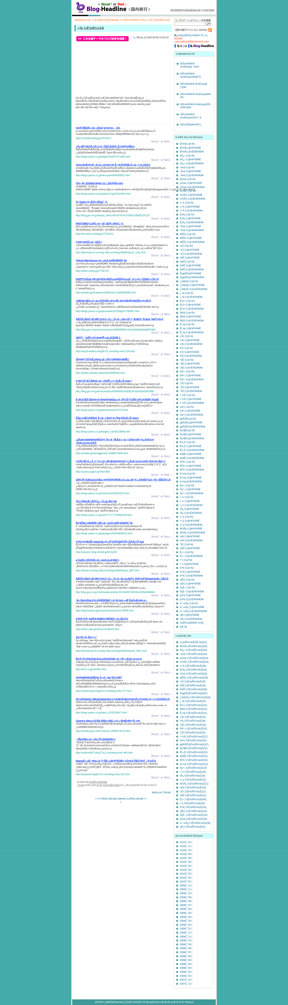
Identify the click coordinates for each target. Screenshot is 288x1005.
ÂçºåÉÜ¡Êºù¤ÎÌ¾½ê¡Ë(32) (193, 748)
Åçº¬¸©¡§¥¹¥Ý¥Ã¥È (190, 489)
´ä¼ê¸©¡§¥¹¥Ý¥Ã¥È (190, 171)
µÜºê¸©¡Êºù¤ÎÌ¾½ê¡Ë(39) (193, 819)
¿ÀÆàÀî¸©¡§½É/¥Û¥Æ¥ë (193, 289)
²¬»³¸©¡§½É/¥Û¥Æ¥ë (191, 505)
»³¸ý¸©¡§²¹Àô (186, 516)
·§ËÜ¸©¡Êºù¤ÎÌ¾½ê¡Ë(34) (193, 811)
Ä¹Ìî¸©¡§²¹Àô (186, 348)
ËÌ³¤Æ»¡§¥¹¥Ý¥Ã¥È (190, 147)
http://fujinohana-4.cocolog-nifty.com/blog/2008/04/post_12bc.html (111, 252)
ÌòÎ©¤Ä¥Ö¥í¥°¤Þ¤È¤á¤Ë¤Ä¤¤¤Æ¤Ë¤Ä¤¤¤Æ (152, 1002)
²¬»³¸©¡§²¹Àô (186, 497)
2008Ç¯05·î (186, 960)
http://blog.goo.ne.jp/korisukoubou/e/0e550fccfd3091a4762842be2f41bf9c (115, 391)
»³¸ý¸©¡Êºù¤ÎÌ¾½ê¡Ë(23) (193, 779)
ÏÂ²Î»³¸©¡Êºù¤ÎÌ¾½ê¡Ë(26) (194, 760)
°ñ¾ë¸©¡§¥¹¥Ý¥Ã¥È (190, 226)
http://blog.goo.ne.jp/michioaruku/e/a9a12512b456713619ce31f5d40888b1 (115, 592)
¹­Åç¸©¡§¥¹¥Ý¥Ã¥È (189, 509)
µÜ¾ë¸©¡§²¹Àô (187, 179)
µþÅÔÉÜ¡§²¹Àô (188, 418)
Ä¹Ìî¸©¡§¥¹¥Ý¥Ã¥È (189, 352)
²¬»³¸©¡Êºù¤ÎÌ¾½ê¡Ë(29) (193, 772)
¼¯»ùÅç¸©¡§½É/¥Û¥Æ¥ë (193, 611)
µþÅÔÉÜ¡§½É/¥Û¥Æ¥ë (192, 426)
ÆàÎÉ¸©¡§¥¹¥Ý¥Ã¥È (190, 454)
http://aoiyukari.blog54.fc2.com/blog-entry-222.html (103, 774)
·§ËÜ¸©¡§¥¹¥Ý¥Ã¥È (190, 583)
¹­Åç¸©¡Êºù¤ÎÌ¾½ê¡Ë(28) (192, 775)
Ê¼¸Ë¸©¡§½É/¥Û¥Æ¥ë (192, 450)
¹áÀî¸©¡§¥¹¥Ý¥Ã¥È (190, 536)
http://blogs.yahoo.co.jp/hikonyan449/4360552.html (103, 175)
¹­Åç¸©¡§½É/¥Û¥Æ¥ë (191, 513)
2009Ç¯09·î (186, 897)
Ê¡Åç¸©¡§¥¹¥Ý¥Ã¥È (190, 218)
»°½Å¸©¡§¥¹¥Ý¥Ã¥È (190, 399)
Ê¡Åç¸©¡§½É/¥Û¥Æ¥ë (191, 222)
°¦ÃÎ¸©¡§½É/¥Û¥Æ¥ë (191, 391)
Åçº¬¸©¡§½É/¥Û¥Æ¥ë (191, 493)
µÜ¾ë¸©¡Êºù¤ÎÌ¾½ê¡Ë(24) (194, 658)
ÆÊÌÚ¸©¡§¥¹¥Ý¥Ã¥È (191, 238)
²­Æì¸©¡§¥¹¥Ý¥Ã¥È (189, 615)
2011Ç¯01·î (186, 842)
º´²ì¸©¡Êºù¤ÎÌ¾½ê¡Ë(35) (192, 803)
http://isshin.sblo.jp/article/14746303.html (97, 629)
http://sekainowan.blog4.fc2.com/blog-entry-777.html (103, 691)
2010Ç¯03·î (186, 873)
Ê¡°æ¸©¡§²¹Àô (187, 324)
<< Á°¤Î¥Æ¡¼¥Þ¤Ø (105, 798)
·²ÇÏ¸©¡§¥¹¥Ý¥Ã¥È (189, 249)
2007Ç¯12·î (186, 979)
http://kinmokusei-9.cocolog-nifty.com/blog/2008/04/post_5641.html (111, 650)
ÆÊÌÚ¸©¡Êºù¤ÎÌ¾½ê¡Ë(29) (194, 677)
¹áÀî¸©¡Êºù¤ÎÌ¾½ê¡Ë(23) (193, 787)
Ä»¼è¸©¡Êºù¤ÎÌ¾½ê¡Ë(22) (194, 764)
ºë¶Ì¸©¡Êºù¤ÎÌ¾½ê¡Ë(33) (193, 685)
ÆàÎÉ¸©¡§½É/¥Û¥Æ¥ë (192, 458)
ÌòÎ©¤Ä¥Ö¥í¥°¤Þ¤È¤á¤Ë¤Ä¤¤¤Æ (185, 10)
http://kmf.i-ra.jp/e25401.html (91, 669)
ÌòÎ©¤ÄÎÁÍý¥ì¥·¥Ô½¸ (191, 124)
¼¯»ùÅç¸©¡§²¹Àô (189, 603)
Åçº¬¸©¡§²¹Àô (187, 485)
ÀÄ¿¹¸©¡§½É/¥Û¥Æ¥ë (192, 163)
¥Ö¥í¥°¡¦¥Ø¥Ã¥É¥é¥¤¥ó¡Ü (111, 1002)
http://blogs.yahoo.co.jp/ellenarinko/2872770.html (102, 410)
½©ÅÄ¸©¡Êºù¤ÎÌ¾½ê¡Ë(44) (194, 662)
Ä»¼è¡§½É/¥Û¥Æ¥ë (191, 481)
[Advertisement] (122, 118)
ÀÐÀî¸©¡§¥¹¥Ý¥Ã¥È (190, 316)
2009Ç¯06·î (186, 909)
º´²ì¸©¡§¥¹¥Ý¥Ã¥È (189, 564)
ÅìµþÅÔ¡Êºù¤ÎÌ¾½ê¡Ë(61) (194, 693)
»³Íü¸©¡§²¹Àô (186, 336)
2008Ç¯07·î (186, 952)
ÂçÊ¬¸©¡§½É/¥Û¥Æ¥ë (192, 591)
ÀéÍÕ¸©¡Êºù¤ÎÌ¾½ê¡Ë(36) (193, 689)
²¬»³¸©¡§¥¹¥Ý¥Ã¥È (190, 501)
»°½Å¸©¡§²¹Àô (187, 395)
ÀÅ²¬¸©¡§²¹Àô (187, 371)
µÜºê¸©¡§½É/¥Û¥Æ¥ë (192, 599)
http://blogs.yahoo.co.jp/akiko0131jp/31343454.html (103, 193)
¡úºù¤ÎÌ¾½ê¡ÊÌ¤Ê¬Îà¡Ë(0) (193, 642)
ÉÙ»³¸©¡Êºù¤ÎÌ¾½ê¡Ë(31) (193, 705)
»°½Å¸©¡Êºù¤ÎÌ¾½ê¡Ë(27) (194, 736)
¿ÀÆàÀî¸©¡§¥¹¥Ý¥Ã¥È (192, 285)
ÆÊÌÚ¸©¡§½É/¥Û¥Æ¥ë (192, 242)
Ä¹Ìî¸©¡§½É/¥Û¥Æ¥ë (191, 356)
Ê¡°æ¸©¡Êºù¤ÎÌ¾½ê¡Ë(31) (193, 713)
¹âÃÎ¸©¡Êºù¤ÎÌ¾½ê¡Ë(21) (193, 795)
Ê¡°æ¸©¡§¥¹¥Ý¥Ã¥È (190, 328)
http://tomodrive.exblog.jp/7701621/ (94, 233)
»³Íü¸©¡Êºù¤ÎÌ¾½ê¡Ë (159, 20)
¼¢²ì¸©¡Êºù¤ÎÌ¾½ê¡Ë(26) (193, 740)
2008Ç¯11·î (186, 936)
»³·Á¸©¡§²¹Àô (186, 202)
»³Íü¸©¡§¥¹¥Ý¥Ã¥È (190, 340)
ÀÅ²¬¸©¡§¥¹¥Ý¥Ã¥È (190, 375)
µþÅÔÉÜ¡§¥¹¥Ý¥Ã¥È (191, 422)
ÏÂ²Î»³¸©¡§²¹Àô (187, 462)
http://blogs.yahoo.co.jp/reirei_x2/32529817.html (101, 712)
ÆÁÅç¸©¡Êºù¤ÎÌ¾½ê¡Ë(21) (194, 783)
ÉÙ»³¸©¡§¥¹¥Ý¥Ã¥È (190, 304)
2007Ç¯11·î (186, 983)
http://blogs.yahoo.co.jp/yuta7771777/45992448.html (104, 515)
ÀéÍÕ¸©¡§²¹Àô (187, 261)
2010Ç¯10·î (186, 850)
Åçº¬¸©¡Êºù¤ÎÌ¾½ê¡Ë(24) (193, 768)
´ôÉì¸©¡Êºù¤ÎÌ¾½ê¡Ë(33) (193, 724)
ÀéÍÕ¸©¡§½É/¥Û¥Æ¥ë (192, 269)
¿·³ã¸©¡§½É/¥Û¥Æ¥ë (191, 297)
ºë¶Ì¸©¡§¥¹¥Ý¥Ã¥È (190, 257)
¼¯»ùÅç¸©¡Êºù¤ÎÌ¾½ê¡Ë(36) (195, 823)
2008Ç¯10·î (186, 940)
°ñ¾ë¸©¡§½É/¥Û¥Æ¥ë (192, 230)
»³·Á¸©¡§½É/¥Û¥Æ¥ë (191, 210)
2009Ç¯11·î (186, 889)
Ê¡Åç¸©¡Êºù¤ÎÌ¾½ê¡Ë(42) (193, 669)
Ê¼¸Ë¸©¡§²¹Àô (187, 442)
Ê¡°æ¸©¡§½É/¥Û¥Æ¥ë (192, 332)
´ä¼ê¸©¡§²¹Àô (187, 167)
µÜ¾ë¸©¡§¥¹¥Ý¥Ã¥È (191, 183)
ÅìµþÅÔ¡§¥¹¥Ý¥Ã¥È (190, 273)
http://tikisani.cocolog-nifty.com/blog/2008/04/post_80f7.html (107, 570)
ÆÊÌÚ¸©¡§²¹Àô (187, 234)
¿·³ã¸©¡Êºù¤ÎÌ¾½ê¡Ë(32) (193, 701)
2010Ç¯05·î (186, 866)
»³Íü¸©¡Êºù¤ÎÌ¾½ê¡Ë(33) (193, 717)
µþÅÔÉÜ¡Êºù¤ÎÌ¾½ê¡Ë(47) (194, 744)
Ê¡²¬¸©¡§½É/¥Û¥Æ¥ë (191, 556)
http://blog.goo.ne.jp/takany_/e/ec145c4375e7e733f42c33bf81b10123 (113, 215)
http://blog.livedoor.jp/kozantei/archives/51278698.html (105, 610)
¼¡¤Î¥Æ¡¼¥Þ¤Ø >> (136, 798)
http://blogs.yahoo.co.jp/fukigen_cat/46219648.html (103, 431)
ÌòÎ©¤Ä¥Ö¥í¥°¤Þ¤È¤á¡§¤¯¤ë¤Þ (189, 65)
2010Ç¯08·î (186, 858)
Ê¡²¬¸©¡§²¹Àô (187, 552)
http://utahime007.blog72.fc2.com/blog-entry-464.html (104, 752)
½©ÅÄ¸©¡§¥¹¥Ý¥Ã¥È (191, 195)
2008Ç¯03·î (186, 968)
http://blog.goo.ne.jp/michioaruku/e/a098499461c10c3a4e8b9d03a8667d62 (116, 329)
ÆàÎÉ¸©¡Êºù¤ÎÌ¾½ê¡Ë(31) (194, 756)
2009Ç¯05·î (186, 913)
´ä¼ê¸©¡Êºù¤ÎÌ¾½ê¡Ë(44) (193, 654)
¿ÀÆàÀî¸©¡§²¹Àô (189, 281)
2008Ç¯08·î (186, 948)
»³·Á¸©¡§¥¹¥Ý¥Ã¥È (190, 206)
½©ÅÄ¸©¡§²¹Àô (188, 191)
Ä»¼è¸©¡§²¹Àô (187, 473)
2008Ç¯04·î (186, 964)
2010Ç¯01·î (186, 881)
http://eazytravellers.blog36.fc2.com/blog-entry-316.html (105, 351)
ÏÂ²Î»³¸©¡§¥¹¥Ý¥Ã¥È (190, 466)
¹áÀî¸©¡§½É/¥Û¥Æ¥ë (191, 540)
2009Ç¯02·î (186, 924)
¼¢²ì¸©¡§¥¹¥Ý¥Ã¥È (190, 410)
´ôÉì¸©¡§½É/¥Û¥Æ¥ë (191, 367)
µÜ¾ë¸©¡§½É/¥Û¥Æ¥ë (192, 187)
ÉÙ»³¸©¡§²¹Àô (187, 301)
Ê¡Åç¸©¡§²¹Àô (187, 214)
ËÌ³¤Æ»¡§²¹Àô (187, 143)
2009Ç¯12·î (186, 885)
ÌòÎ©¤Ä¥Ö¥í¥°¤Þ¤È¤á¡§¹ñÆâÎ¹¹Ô (190, 75)
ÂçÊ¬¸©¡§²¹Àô (187, 587)
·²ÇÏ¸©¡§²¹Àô (186, 245)
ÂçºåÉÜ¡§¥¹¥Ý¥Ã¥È (190, 434)
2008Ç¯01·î (186, 976)
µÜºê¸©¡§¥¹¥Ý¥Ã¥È (190, 595)
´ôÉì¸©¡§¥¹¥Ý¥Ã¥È (190, 363)
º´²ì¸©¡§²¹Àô (186, 560)
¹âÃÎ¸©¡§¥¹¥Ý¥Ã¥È (190, 548)
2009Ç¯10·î (186, 893)
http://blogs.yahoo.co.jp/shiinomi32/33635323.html (102, 493)
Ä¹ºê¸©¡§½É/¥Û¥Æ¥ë (191, 575)
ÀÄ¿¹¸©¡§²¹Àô (187, 155)
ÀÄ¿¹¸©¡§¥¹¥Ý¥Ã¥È (190, 159)
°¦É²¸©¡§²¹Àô (186, 544)
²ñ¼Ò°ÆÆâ (208, 10)
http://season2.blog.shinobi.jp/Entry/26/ (96, 552)
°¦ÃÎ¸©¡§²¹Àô (186, 383)
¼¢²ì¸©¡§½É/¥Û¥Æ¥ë (191, 414)
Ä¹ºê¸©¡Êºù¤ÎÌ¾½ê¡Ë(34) (193, 807)
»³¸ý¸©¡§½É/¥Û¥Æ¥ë (191, 524)
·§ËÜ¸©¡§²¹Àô (187, 579)
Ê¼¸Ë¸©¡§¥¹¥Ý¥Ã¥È (190, 446)
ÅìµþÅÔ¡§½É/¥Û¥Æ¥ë (192, 277)
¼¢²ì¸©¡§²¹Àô (187, 407)
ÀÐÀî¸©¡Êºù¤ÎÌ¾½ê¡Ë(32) (193, 709)
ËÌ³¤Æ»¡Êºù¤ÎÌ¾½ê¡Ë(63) (193, 646)
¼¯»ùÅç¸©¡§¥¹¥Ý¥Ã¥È (192, 607)
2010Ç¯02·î (186, 877)
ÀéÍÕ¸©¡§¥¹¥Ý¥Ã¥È (190, 265)
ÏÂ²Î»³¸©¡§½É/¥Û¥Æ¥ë (192, 469)
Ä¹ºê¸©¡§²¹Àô (187, 568)
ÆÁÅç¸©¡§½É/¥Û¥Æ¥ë (192, 532)
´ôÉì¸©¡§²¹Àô (186, 360)
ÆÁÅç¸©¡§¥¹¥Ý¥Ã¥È (191, 528)
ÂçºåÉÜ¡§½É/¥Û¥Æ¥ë (192, 438)
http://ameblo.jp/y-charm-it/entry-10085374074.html (103, 731)
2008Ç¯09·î (186, 944)
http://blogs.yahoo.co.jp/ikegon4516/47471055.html (103, 156)
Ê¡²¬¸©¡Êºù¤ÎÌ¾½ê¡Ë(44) (193, 799)
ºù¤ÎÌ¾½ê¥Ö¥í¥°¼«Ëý (133, 20)
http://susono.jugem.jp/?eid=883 (93, 471)
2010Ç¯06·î (186, 862)
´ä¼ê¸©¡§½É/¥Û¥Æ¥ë (192, 175)
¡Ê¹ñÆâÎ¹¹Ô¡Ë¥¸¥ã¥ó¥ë (106, 20)
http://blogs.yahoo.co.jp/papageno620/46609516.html (104, 533)
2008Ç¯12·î (186, 932)
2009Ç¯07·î (186, 905)
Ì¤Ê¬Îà (183, 626)
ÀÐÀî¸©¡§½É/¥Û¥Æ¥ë (192, 320)
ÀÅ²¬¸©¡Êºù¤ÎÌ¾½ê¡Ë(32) (193, 728)
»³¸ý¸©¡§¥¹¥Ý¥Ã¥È (190, 520)
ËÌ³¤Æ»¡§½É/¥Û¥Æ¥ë (192, 151)
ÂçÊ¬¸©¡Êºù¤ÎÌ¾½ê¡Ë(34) (193, 815)
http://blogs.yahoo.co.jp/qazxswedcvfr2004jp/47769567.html (107, 311)
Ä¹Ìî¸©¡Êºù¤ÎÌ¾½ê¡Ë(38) (192, 720)
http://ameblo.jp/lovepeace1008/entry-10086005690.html (106, 292)
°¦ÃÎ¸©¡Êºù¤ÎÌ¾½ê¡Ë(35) (193, 732)
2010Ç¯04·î (186, 870)
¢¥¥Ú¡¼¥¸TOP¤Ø (161, 792)
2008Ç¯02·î (186, 972)
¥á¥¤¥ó (121, 798)
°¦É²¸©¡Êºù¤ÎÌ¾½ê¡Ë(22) (193, 791)
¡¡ (98, 128)
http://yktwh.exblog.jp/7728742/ (92, 271)
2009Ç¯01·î (186, 928)
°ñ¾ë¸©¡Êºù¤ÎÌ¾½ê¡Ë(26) (193, 673)
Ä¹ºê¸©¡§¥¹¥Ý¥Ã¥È (190, 572)
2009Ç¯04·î (186, 917)
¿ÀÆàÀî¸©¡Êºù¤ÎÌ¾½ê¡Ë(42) (195, 697)
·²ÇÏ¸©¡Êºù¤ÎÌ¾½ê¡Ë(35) (193, 681)
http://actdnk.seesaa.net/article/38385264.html (100, 373)
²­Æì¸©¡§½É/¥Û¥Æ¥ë (191, 619)
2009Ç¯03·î (186, 920)
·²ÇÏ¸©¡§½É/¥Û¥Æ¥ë (191, 254)
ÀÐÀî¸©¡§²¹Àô (187, 312)
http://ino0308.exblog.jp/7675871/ (93, 138)
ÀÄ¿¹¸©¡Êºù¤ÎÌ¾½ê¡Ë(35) (193, 650)
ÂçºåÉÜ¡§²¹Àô (187, 430)
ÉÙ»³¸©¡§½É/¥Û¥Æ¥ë (192, 308)
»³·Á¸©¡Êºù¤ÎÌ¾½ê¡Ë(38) (193, 666)
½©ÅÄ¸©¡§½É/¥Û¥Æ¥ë (192, 198)
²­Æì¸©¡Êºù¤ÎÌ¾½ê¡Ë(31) (193, 826)
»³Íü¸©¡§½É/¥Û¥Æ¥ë (191, 344)
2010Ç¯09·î (186, 854)
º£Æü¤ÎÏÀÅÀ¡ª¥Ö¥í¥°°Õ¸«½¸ (193, 35)
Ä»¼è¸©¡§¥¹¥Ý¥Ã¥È (191, 477)
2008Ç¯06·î (186, 956)
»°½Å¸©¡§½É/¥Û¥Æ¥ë (192, 403)
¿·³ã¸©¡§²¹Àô (186, 293)
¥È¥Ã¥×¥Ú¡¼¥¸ (83, 20)
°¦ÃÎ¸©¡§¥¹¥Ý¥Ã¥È (189, 387)
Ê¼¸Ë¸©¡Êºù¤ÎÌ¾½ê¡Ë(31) (194, 752)
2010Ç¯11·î (186, 846)
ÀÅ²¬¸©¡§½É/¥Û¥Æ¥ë (192, 379)
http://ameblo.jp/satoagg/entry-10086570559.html (102, 453)
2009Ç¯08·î (186, 901)
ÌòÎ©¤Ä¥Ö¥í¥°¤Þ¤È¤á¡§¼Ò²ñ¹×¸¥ (190, 116)
